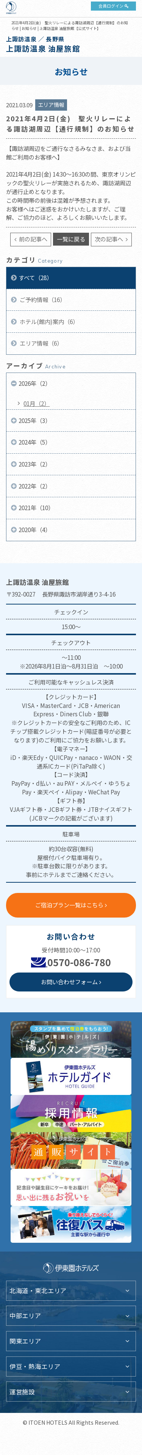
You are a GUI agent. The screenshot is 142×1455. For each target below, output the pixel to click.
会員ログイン (110, 6)
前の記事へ (32, 239)
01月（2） (36, 403)
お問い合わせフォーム (69, 981)
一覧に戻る (71, 239)
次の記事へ (109, 239)
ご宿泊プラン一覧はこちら (69, 905)
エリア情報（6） (40, 343)
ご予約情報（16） (42, 299)
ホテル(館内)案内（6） (48, 321)
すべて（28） (35, 277)
